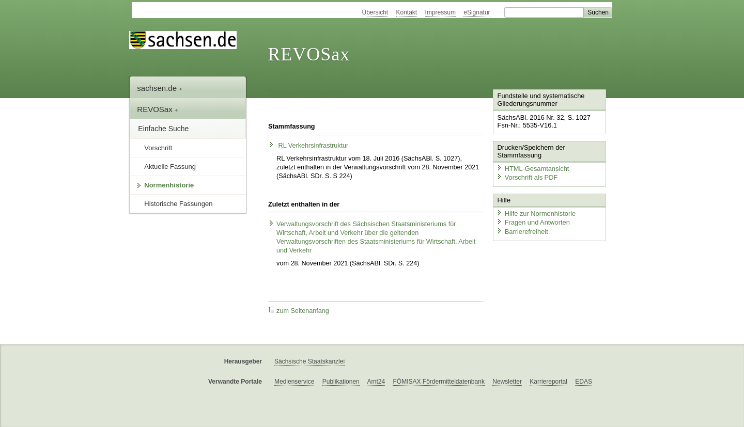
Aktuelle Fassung (170, 166)
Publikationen (341, 381)
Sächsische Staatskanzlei (309, 361)
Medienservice (294, 381)
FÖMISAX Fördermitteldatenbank (438, 381)
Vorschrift (158, 148)
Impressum (440, 12)
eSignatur (476, 12)
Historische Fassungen (178, 204)
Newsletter (507, 381)
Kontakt (406, 12)
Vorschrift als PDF (527, 177)
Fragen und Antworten (533, 222)
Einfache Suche (163, 128)
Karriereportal (548, 381)
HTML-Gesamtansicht (533, 168)
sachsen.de (159, 88)
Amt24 (376, 381)
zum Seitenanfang (298, 310)
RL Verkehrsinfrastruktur (308, 145)
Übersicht (375, 12)
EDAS (583, 381)
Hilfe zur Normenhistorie (536, 213)
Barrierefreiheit (522, 231)
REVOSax (309, 54)
